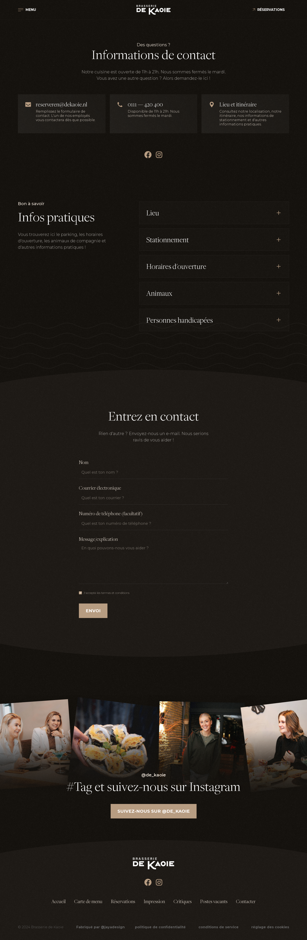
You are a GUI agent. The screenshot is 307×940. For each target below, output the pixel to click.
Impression (154, 901)
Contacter (246, 901)
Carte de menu (88, 901)
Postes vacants (213, 901)
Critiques (183, 901)
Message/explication (98, 539)
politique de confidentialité (160, 927)
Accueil (58, 901)
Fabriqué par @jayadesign (100, 927)
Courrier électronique (100, 488)
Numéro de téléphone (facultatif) (111, 513)
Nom (83, 462)
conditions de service (218, 927)
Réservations (123, 901)
